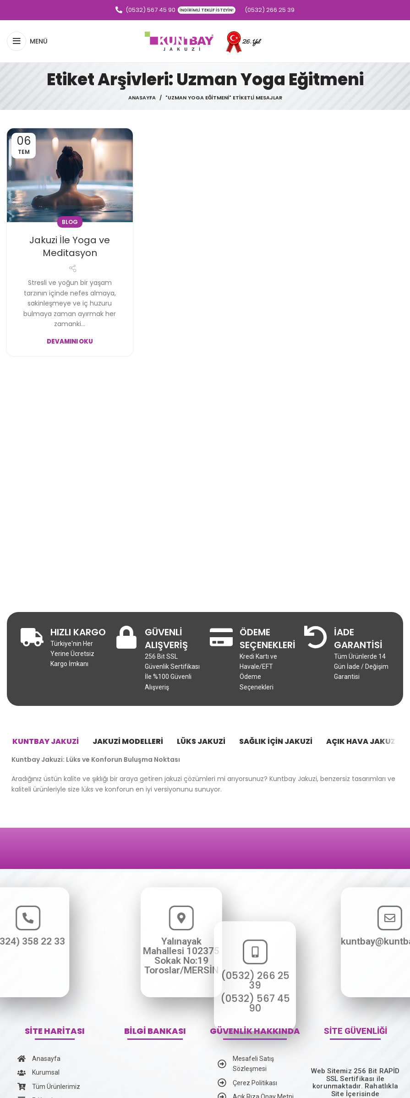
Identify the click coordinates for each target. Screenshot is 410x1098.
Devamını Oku (70, 341)
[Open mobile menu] (27, 41)
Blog (70, 222)
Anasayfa (142, 97)
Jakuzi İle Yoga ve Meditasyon (69, 246)
